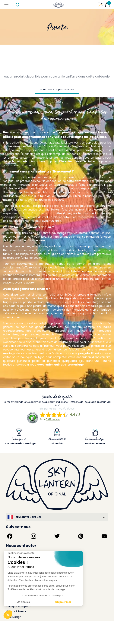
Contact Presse (16, 611)
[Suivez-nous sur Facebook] (10, 536)
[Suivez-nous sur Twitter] (57, 536)
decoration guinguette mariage (60, 364)
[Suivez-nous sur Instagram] (33, 536)
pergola (84, 353)
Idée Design (13, 617)
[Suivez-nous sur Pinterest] (80, 536)
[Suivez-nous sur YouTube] (104, 536)
